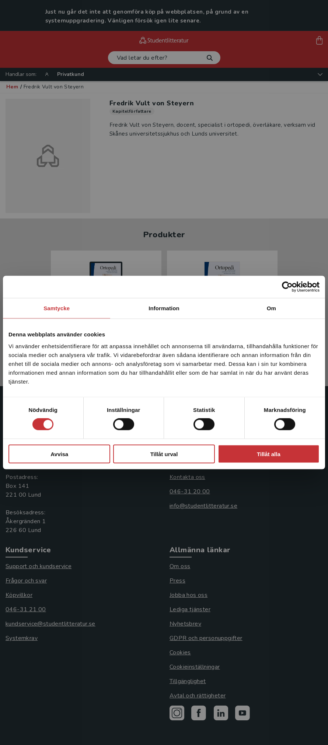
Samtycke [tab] (56, 308)
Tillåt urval (164, 454)
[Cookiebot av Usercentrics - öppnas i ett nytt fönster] (287, 287)
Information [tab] (164, 308)
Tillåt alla (268, 454)
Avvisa (59, 454)
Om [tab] (271, 308)
